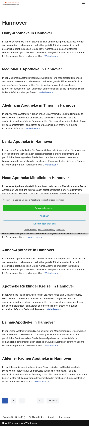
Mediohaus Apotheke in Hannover (32, 69)
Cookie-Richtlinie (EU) (14, 418)
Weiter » (53, 401)
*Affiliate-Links (36, 418)
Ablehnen (44, 216)
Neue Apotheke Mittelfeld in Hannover (35, 178)
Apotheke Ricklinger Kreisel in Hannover (38, 287)
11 (40, 401)
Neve (4, 424)
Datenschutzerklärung (46, 230)
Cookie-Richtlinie (30, 230)
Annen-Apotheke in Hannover (28, 250)
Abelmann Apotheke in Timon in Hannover (39, 105)
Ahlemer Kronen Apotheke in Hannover (36, 359)
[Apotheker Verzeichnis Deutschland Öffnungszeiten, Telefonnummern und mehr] (10, 3)
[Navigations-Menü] (83, 3)
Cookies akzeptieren (44, 208)
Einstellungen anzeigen (44, 223)
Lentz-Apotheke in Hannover (27, 142)
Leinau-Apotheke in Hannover (28, 323)
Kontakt (51, 418)
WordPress (31, 424)
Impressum (61, 230)
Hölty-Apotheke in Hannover (27, 33)
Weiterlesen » (52, 56)
